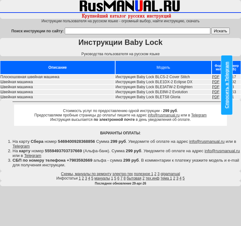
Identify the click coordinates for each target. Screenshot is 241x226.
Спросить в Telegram (226, 85)
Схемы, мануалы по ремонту (86, 174)
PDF (215, 77)
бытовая (134, 178)
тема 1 (166, 178)
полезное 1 (143, 174)
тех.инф (152, 178)
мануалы (102, 178)
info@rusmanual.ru (164, 115)
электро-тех (122, 174)
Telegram (199, 115)
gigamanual (170, 174)
